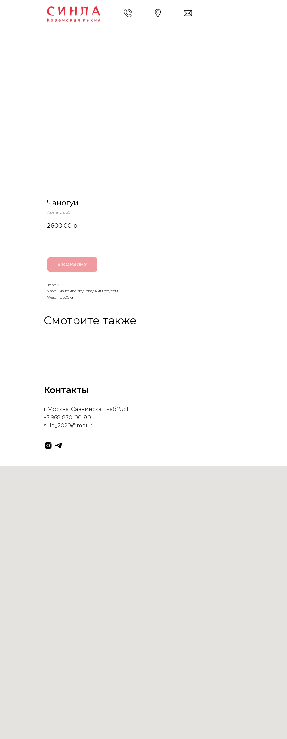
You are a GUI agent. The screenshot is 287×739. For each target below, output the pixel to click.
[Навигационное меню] (277, 10)
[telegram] (58, 445)
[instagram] (48, 445)
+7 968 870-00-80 (67, 417)
